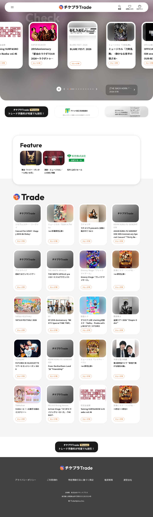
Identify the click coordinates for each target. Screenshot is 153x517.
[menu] (12, 7)
